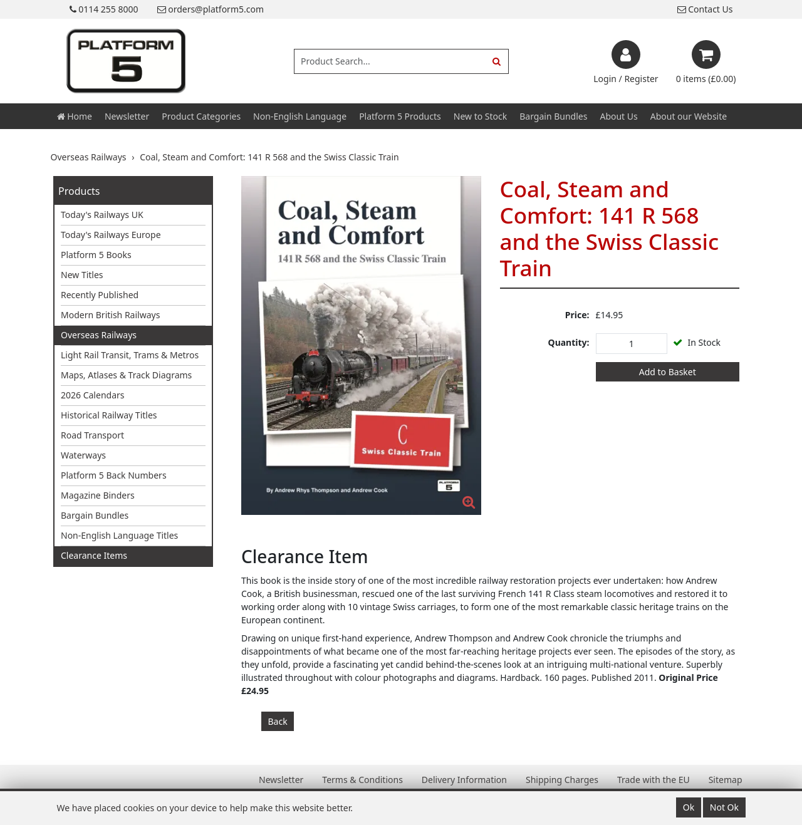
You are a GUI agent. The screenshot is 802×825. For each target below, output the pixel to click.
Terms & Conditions (362, 780)
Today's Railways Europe (111, 235)
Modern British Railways (110, 315)
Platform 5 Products (400, 116)
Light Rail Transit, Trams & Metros (130, 355)
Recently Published (99, 295)
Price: (577, 315)
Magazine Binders (98, 495)
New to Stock (480, 116)
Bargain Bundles (553, 116)
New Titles (82, 275)
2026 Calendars (93, 395)
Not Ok (724, 807)
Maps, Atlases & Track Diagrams (126, 375)
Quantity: (569, 342)
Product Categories (201, 116)
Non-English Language (299, 116)
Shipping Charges (562, 780)
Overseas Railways (99, 335)
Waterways (83, 455)
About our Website (688, 116)
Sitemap (725, 780)
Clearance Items (94, 555)
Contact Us (705, 9)
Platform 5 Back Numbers (114, 475)
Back (278, 721)
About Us (618, 116)
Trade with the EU (653, 780)
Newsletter (127, 116)
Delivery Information (464, 780)
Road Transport (92, 435)
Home (74, 116)
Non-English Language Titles (119, 535)
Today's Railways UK (102, 215)
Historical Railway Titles (109, 415)
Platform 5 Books (96, 255)
